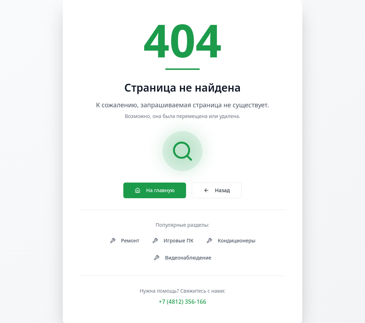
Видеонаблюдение (182, 257)
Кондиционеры (231, 240)
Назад (217, 190)
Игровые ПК (173, 240)
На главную (155, 190)
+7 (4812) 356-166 (182, 302)
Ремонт (124, 240)
